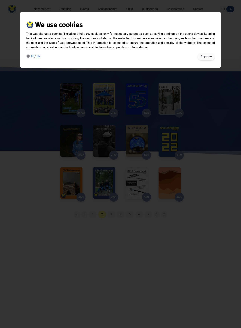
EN (38, 56)
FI (32, 56)
